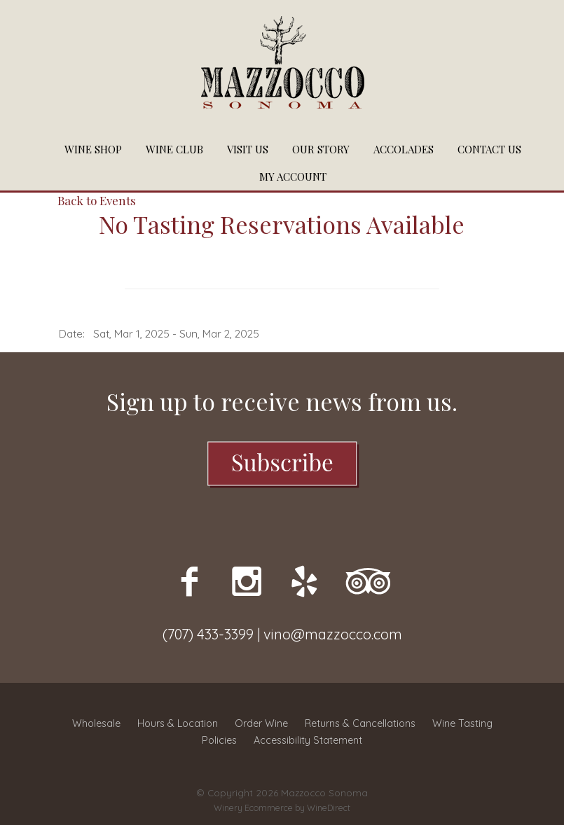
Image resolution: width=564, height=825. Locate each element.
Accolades (403, 149)
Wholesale (96, 723)
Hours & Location (177, 723)
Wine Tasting (462, 723)
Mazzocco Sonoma (282, 68)
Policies (219, 740)
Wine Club (174, 149)
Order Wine (261, 723)
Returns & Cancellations (360, 723)
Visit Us (247, 149)
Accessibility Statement (308, 740)
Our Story (321, 149)
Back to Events (96, 200)
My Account (292, 176)
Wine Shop (93, 149)
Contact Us (489, 149)
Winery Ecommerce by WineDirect (282, 808)
